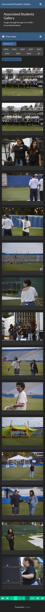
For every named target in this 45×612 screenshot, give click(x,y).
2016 (14, 49)
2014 (6, 49)
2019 (22, 49)
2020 (31, 49)
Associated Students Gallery (16, 4)
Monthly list (8, 44)
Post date (11, 36)
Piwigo (27, 607)
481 (32, 598)
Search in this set (11, 59)
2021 (39, 49)
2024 (18, 53)
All (39, 53)
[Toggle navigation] (40, 4)
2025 (29, 53)
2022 (7, 53)
